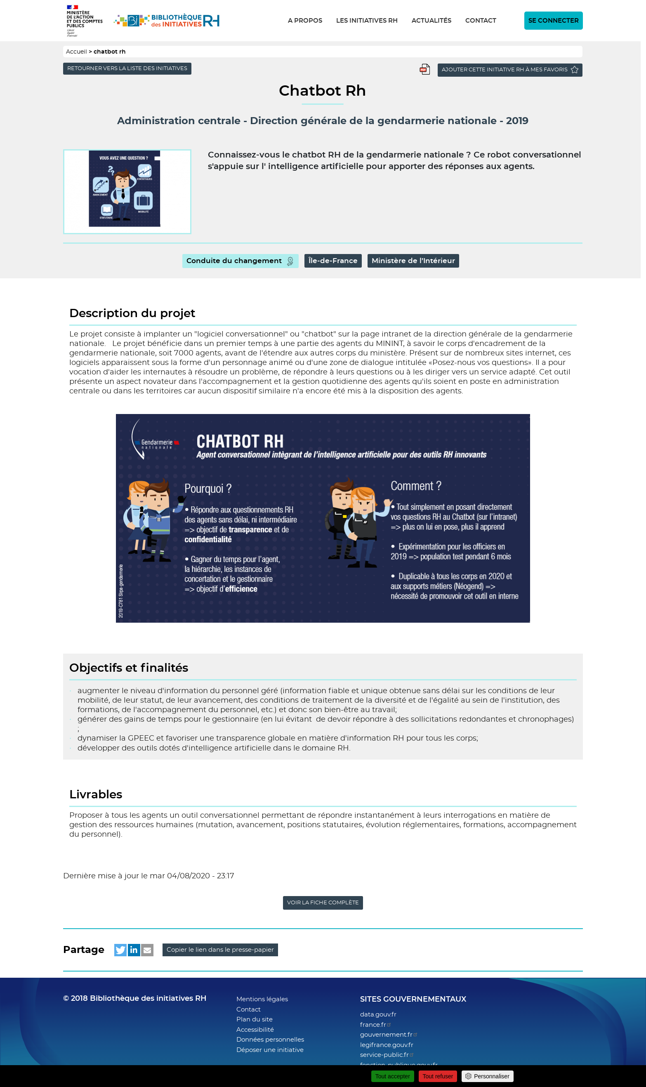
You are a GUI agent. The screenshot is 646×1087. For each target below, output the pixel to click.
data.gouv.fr (378, 1015)
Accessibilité (255, 1030)
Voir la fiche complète (323, 903)
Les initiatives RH (367, 21)
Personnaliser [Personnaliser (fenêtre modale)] (491, 1076)
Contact (480, 21)
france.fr (376, 1025)
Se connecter (553, 21)
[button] (120, 950)
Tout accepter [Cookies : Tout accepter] (392, 1076)
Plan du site (254, 1019)
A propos (305, 21)
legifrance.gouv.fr (386, 1045)
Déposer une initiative (270, 1050)
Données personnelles (270, 1040)
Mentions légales (262, 999)
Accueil (76, 52)
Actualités (431, 21)
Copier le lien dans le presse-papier (220, 950)
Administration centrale (178, 121)
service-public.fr (387, 1055)
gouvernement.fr (389, 1035)
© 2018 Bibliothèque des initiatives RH (135, 998)
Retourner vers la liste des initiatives (127, 68)
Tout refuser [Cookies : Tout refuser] (438, 1076)
